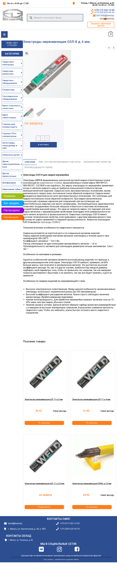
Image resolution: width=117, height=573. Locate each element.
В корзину (43, 145)
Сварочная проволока (7, 72)
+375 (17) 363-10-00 (104, 10)
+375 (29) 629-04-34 (104, 12)
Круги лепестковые (9, 116)
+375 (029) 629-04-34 (70, 529)
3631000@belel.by (105, 15)
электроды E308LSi (50, 222)
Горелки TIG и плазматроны (9, 134)
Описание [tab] (29, 162)
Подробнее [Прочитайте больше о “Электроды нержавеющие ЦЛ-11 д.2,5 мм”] (45, 507)
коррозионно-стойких (51, 183)
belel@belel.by (110, 19)
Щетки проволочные (9, 174)
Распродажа (12, 210)
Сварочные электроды (8, 63)
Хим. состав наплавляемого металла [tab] (60, 162)
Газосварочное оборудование (10, 97)
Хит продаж (11, 203)
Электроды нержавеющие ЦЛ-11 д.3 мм (44, 400)
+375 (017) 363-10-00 (70, 523)
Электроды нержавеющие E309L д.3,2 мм (91, 484)
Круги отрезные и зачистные (11, 107)
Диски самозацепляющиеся (11, 164)
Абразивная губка (11, 189)
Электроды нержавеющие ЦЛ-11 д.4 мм (91, 400)
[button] (100, 25)
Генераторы (8, 90)
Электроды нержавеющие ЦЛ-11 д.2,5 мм (44, 484)
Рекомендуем (11, 217)
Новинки (9, 196)
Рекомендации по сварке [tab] (38, 167)
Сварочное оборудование (9, 81)
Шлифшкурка (9, 183)
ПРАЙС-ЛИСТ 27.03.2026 (12, 44)
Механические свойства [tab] (97, 162)
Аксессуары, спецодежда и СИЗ (9, 145)
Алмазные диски (11, 155)
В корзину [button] (45, 423)
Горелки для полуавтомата (9, 125)
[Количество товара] (42, 138)
